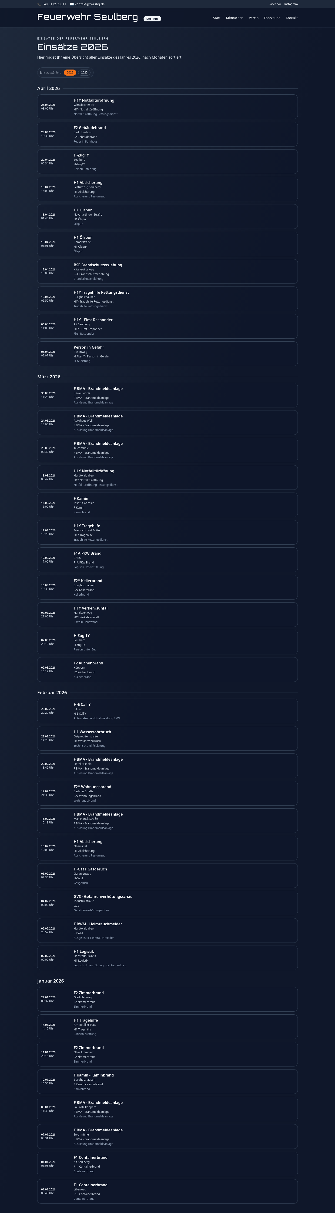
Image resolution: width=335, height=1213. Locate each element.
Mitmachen (234, 18)
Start (216, 18)
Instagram (291, 4)
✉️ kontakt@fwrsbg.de (87, 4)
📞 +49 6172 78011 (51, 4)
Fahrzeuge (272, 18)
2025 (84, 72)
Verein (254, 18)
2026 (70, 72)
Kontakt (292, 18)
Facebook (275, 4)
